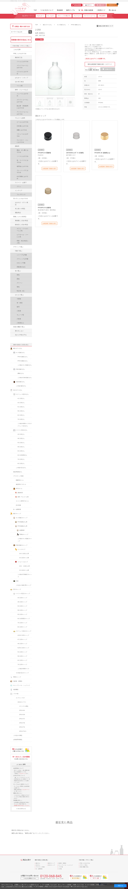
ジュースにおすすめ (22, 94)
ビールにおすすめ (22, 122)
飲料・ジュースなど (21, 89)
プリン (19, 186)
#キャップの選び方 (64, 16)
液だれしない (19, 331)
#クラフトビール (89, 16)
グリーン (20, 283)
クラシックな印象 (22, 259)
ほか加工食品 (19, 81)
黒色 (18, 279)
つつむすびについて (46, 10)
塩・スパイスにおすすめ (22, 161)
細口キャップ (51, 863)
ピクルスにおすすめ (22, 72)
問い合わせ (112, 10)
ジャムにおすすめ (22, 61)
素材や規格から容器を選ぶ (21, 344)
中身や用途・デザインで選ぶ (21, 46)
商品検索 (60, 10)
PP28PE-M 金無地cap (102, 153)
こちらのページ (22, 773)
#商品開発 (102, 16)
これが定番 (17, 49)
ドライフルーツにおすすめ (22, 66)
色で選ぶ (18, 271)
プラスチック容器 (40, 867)
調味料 (17, 146)
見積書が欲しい (17, 800)
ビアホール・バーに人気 (22, 236)
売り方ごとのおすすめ (20, 198)
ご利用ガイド (101, 10)
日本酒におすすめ (22, 126)
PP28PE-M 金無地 (44, 207)
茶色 (18, 275)
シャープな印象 (22, 255)
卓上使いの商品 (20, 208)
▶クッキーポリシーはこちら (79, 886)
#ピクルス (77, 16)
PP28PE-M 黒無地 (44, 153)
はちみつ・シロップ (21, 77)
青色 (18, 287)
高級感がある (21, 267)
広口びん (38, 865)
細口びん (38, 863)
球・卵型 (20, 303)
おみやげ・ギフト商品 (21, 203)
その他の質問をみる (21, 808)
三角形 (19, 311)
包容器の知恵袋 (86, 10)
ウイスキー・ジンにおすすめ (22, 141)
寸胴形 (19, 299)
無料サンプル (70, 10)
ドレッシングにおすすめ (22, 171)
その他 (60, 868)
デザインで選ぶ (18, 247)
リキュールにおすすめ (22, 135)
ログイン (88, 5)
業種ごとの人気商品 (19, 216)
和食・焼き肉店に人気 (22, 242)
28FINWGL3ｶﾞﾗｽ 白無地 (75, 153)
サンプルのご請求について (21, 784)
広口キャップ (51, 865)
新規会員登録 (76, 5)
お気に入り (100, 5)
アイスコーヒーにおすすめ (22, 113)
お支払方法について (19, 775)
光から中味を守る (21, 335)
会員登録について (18, 768)
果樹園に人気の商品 (21, 220)
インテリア (18, 190)
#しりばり (50, 16)
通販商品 (18, 212)
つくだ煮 (20, 85)
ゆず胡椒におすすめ (22, 177)
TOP (35, 10)
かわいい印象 (21, 263)
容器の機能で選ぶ (19, 327)
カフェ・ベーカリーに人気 (22, 229)
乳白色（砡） (21, 291)
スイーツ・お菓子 (21, 182)
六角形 (19, 319)
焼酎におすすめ (22, 130)
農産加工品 (18, 57)
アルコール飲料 (20, 118)
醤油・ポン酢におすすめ (22, 151)
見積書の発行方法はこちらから (21, 805)
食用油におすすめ (22, 166)
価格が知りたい (17, 793)
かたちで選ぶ (19, 295)
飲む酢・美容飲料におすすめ (22, 107)
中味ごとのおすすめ (19, 53)
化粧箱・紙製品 (62, 863)
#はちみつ (40, 16)
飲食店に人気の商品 (21, 224)
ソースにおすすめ (22, 156)
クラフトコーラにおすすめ (22, 101)
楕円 (18, 307)
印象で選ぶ (18, 251)
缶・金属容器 (39, 868)
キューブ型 (20, 315)
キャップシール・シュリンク (65, 865)
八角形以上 (20, 323)
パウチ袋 (60, 867)
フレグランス (21, 194)
